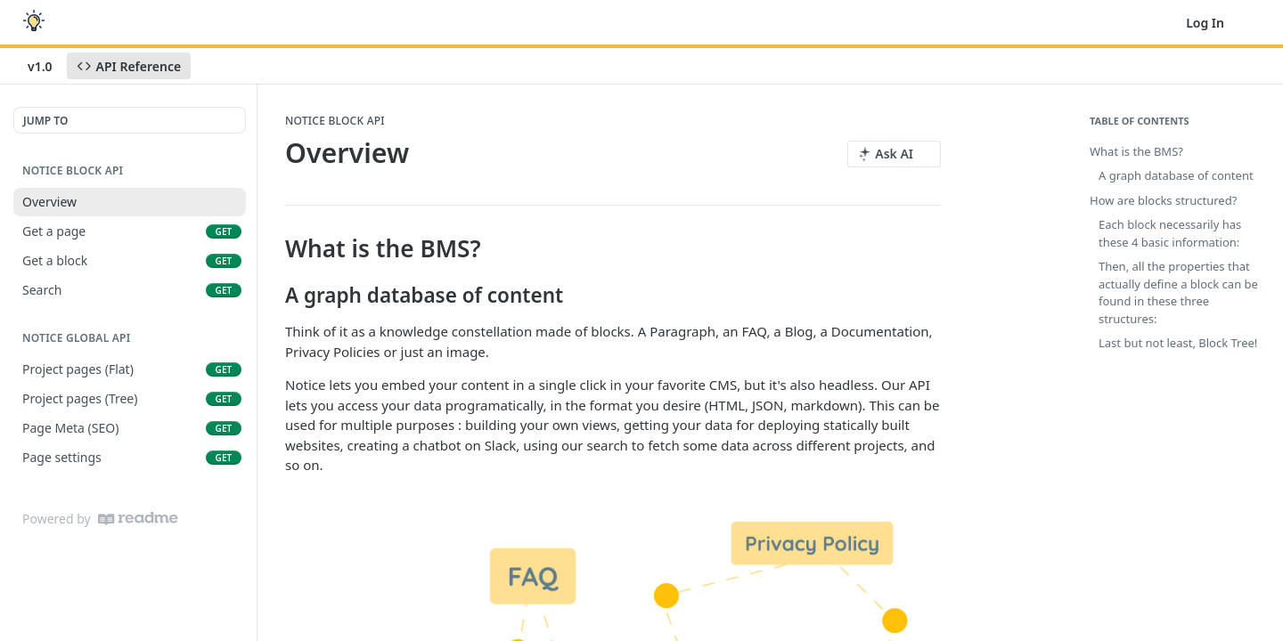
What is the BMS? (1136, 151)
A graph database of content (1176, 175)
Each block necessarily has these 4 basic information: (1170, 233)
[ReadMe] (138, 518)
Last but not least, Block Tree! (1178, 343)
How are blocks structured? (1163, 200)
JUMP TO (45, 120)
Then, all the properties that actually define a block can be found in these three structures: (1178, 292)
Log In (1205, 22)
